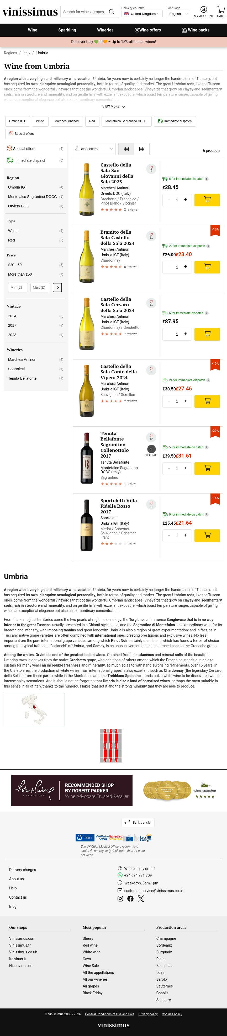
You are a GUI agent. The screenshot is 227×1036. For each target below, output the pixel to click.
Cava (87, 959)
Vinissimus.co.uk (23, 952)
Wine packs (195, 30)
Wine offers (148, 30)
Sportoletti (35, 369)
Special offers (21, 133)
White (40, 121)
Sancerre (163, 1000)
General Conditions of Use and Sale (109, 1014)
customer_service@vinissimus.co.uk (154, 891)
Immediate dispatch (175, 121)
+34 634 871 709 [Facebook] (138, 875)
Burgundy (164, 952)
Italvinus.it (17, 959)
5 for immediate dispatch (185, 447)
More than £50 (35, 274)
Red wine (90, 945)
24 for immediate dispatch (186, 380)
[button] (204, 12)
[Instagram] (121, 899)
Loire (160, 972)
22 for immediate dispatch (186, 246)
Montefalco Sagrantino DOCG (126, 121)
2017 (35, 325)
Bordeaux (164, 945)
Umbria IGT (17, 121)
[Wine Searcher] (179, 790)
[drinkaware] (113, 851)
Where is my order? (140, 869)
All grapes (91, 986)
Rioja (160, 959)
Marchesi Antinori (67, 121)
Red (92, 121)
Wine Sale (91, 966)
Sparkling (67, 30)
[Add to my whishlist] (151, 169)
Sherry (88, 938)
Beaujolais (164, 966)
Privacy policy (148, 1014)
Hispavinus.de (20, 966)
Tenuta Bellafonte (35, 378)
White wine (92, 952)
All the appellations (98, 972)
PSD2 (85, 838)
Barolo (161, 979)
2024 (35, 316)
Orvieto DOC (35, 206)
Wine (32, 30)
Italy (26, 53)
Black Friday (92, 993)
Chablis (162, 993)
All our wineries (95, 979)
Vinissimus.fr (20, 945)
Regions (10, 53)
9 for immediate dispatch (185, 514)
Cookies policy (172, 1014)
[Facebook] (131, 899)
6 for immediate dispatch (185, 178)
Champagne (166, 938)
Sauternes (164, 986)
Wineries (105, 30)
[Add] (207, 200)
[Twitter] (142, 899)
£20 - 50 (35, 265)
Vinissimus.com (22, 938)
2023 (35, 335)
